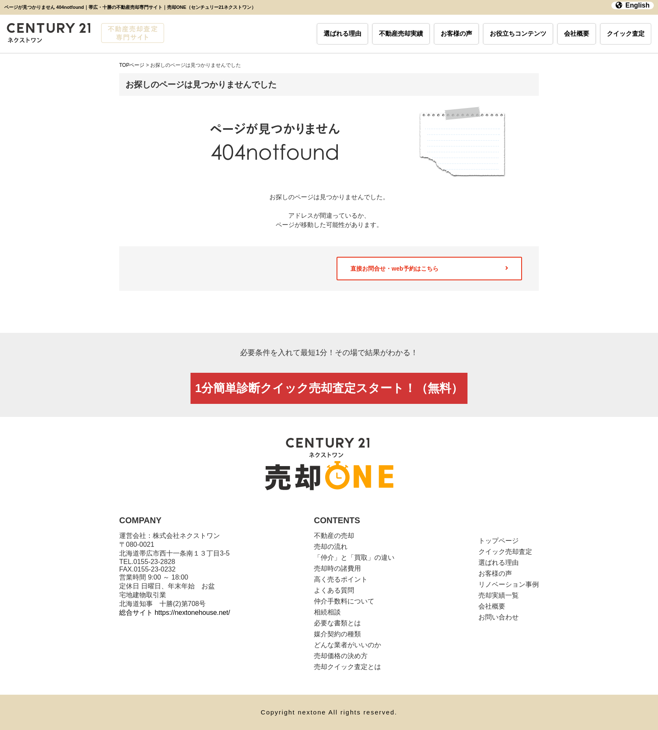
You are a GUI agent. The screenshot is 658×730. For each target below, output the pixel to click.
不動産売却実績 (401, 33)
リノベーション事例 (508, 584)
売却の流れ (330, 546)
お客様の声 (456, 33)
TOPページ (131, 65)
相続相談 (327, 612)
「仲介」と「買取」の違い (354, 557)
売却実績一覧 (498, 595)
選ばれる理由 (342, 33)
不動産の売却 (334, 535)
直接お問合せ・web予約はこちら (429, 268)
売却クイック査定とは (347, 666)
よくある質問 (334, 590)
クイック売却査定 (505, 551)
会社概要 (576, 33)
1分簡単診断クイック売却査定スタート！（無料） (329, 388)
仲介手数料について (344, 601)
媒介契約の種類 (337, 634)
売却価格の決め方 (341, 655)
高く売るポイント (341, 579)
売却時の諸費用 (337, 568)
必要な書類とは (337, 623)
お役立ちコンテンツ (518, 33)
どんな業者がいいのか (347, 644)
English (633, 5)
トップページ (498, 540)
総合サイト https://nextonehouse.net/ (174, 612)
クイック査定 (626, 33)
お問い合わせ (498, 617)
